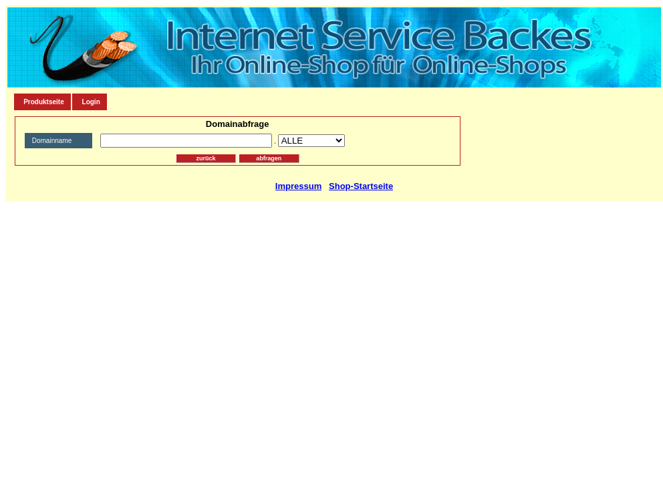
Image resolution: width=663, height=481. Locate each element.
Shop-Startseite (361, 186)
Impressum (298, 186)
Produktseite (43, 102)
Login (91, 102)
